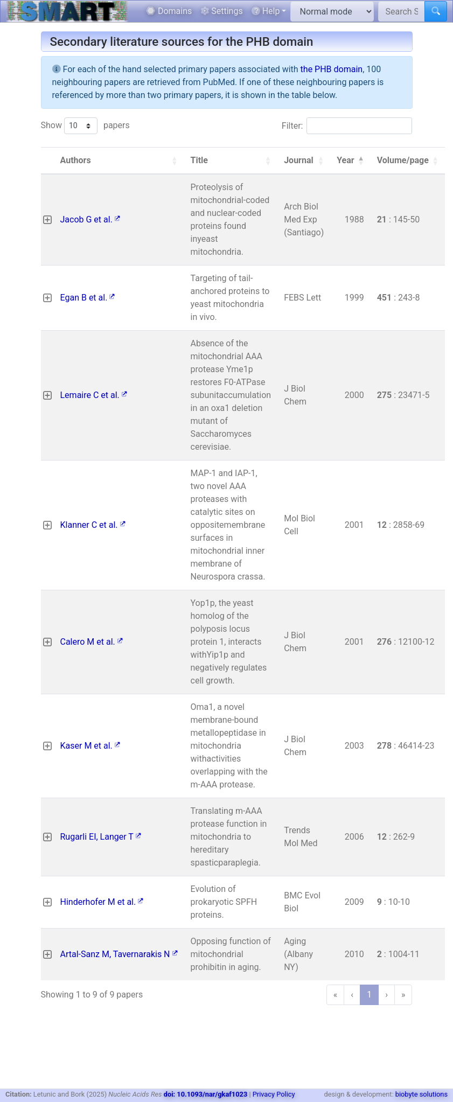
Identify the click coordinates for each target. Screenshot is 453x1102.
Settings (221, 11)
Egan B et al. (87, 297)
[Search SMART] (401, 11)
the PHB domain (332, 69)
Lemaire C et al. (93, 395)
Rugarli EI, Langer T (100, 837)
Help (266, 11)
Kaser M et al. (90, 746)
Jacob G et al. (90, 219)
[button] (174, 160)
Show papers (85, 125)
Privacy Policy (274, 1094)
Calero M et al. (91, 642)
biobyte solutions (421, 1094)
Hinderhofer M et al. (102, 902)
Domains (169, 11)
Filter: (292, 126)
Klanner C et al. (93, 525)
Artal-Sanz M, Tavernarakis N (119, 954)
